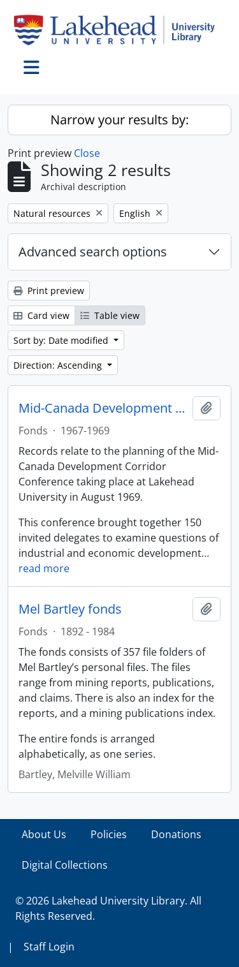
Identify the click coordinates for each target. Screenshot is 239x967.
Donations (176, 834)
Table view (110, 315)
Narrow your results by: (119, 119)
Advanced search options (92, 251)
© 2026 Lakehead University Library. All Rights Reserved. (108, 908)
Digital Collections (65, 865)
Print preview (48, 290)
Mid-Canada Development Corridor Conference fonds (102, 408)
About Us (44, 834)
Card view (41, 315)
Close (87, 153)
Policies (109, 834)
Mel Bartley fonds (70, 609)
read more (43, 568)
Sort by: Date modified (62, 340)
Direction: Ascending (59, 365)
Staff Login (49, 947)
